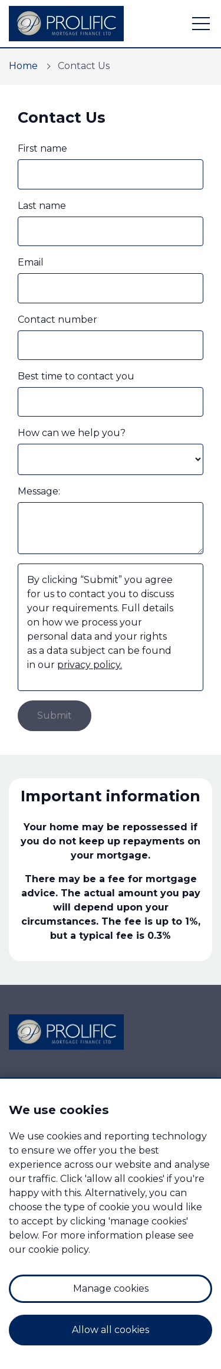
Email (31, 262)
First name (42, 148)
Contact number (57, 319)
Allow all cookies (110, 1329)
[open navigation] (201, 23)
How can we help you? (72, 432)
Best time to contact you (76, 376)
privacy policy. (89, 664)
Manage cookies (111, 1288)
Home (23, 65)
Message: (39, 491)
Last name (42, 205)
